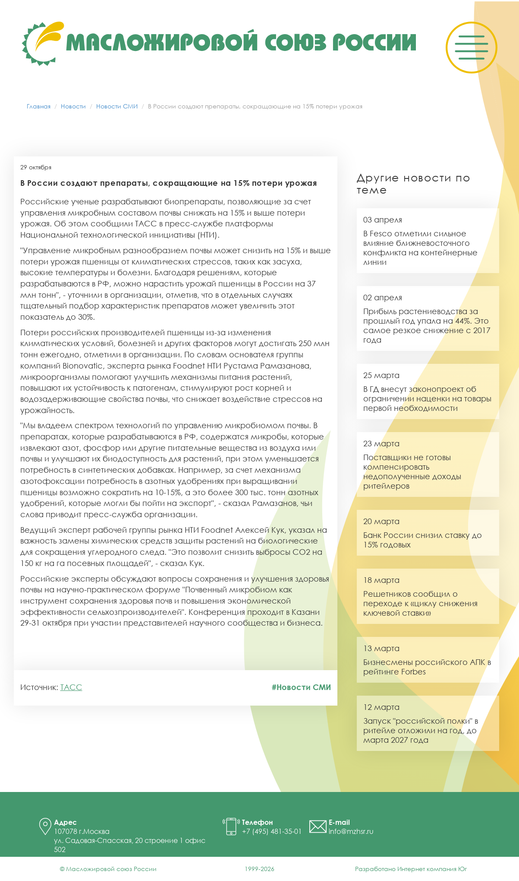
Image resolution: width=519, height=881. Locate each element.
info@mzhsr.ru (351, 831)
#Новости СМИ (301, 687)
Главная (38, 106)
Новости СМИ (117, 106)
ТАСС (71, 687)
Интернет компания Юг (432, 868)
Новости (73, 106)
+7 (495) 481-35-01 (272, 831)
